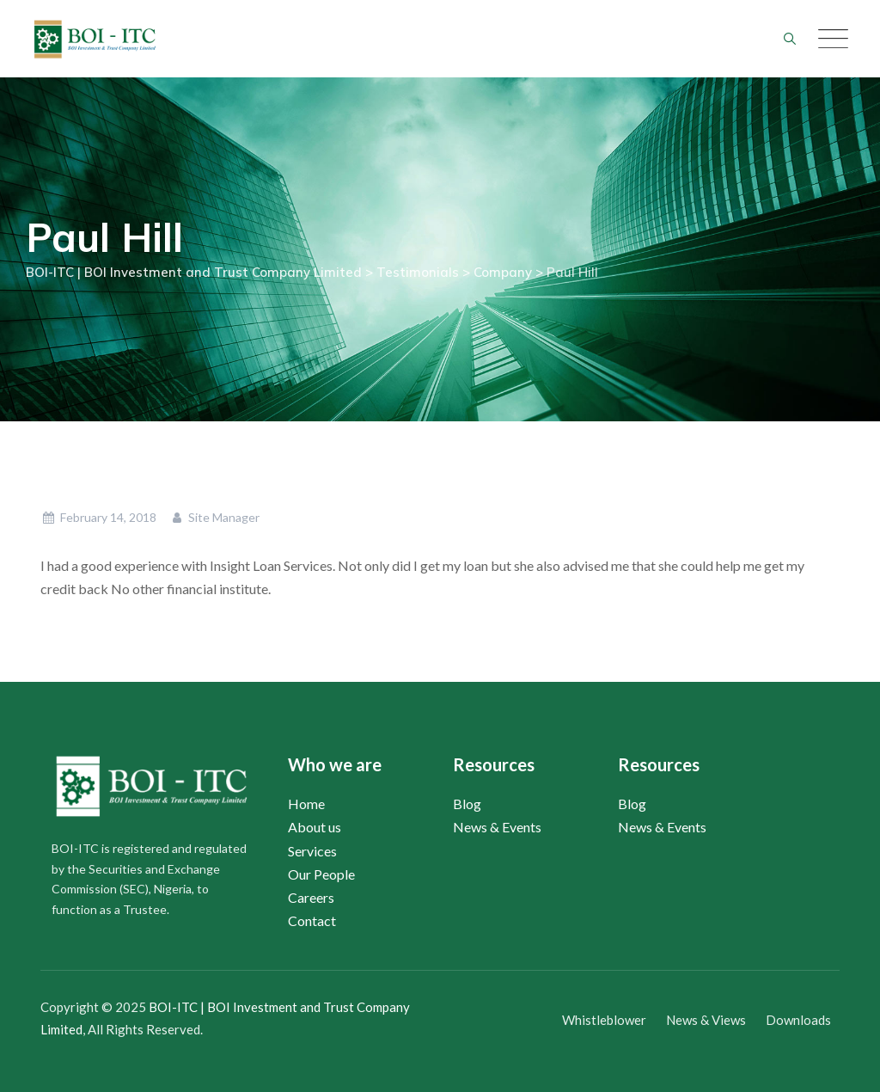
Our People (321, 874)
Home (306, 803)
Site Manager (214, 517)
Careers (311, 897)
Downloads (798, 1020)
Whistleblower (604, 1020)
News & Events (497, 827)
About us (314, 827)
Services (312, 851)
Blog (467, 803)
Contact (312, 920)
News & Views (706, 1020)
